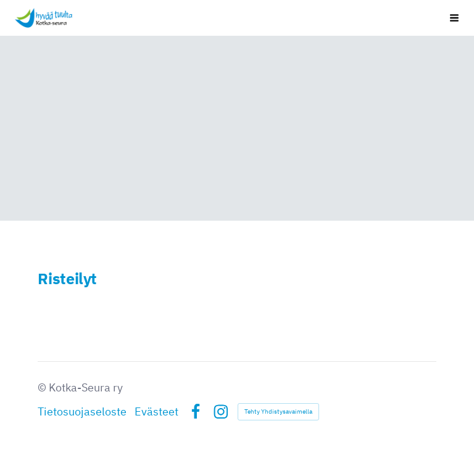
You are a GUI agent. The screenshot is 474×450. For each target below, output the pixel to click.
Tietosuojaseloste (82, 411)
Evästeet (156, 411)
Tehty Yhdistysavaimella (278, 411)
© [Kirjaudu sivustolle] (43, 387)
